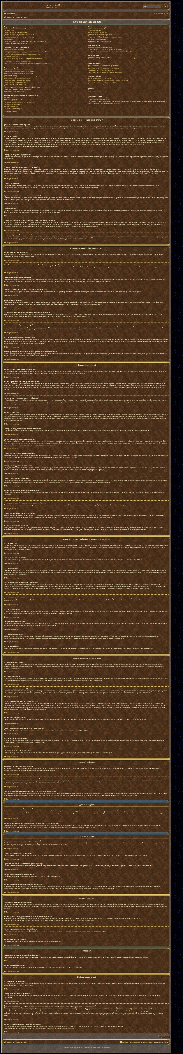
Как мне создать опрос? (11, 75)
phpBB (101, 304)
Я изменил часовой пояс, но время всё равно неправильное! (22, 54)
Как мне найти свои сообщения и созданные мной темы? (105, 72)
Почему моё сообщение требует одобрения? (17, 89)
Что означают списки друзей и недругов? (100, 57)
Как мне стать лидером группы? (97, 36)
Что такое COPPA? (9, 30)
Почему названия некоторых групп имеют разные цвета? (105, 37)
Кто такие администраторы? (96, 28)
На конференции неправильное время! (15, 52)
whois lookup (127, 1008)
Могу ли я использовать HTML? (13, 99)
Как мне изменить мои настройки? (14, 49)
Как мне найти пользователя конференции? (101, 70)
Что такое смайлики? (10, 101)
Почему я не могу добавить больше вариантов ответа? (20, 77)
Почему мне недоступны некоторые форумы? (17, 80)
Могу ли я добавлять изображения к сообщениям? (19, 102)
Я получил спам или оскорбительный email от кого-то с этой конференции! (110, 51)
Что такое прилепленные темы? (13, 108)
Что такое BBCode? (10, 97)
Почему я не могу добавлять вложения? (16, 82)
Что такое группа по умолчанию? (97, 39)
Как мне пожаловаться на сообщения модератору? (19, 86)
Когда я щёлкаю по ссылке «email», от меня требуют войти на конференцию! (27, 63)
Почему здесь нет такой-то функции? (99, 99)
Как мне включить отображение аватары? (16, 60)
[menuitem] (13, 13)
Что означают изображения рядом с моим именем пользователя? (23, 58)
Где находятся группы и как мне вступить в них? (102, 34)
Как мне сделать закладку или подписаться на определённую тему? (108, 80)
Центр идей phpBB (111, 995)
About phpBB (29, 985)
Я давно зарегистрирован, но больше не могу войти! (19, 37)
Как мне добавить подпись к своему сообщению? (18, 73)
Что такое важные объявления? (13, 104)
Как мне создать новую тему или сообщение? (17, 69)
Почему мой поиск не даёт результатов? (100, 67)
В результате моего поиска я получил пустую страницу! (104, 68)
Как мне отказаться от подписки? (97, 84)
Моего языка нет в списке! (12, 56)
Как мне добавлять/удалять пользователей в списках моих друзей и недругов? (111, 59)
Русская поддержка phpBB (103, 1047)
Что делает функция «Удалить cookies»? (16, 43)
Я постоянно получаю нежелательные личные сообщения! (105, 49)
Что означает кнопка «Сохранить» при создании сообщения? (22, 87)
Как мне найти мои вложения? (97, 91)
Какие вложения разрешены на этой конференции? (103, 90)
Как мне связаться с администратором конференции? (104, 103)
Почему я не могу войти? (11, 36)
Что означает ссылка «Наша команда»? (100, 41)
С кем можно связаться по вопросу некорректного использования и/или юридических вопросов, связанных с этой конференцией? (126, 101)
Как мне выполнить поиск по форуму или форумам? (103, 65)
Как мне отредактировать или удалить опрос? (17, 78)
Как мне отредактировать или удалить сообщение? (19, 71)
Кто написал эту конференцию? (97, 98)
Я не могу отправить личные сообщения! (100, 47)
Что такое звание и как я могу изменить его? (17, 61)
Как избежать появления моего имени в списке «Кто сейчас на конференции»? (27, 51)
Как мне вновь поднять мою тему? (14, 91)
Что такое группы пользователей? (98, 32)
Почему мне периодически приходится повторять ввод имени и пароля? (25, 41)
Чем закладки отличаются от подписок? (100, 78)
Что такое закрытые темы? (12, 110)
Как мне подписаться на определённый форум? (102, 82)
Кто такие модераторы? (95, 30)
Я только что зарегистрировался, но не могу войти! (19, 34)
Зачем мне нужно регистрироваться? (15, 28)
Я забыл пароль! (9, 39)
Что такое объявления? (11, 106)
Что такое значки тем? (10, 111)
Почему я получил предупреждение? (15, 84)
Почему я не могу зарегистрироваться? (15, 32)
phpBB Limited (64, 983)
